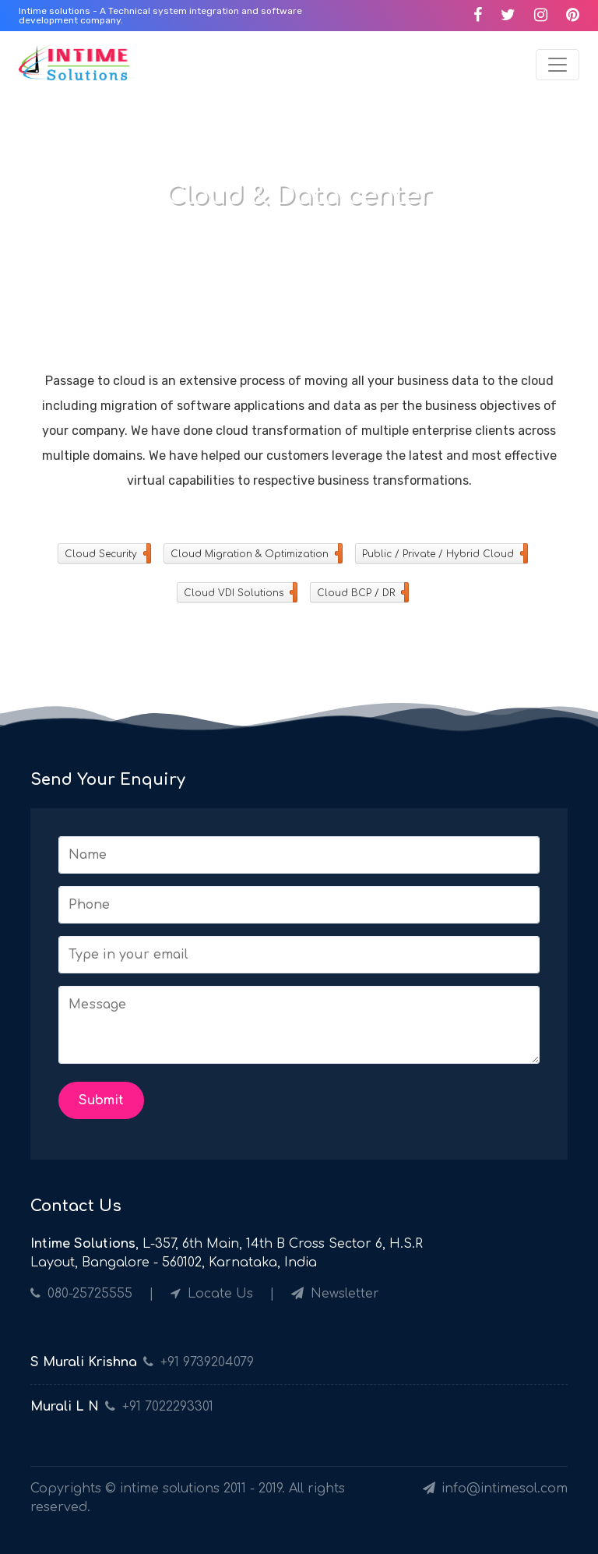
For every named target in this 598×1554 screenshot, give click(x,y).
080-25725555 (81, 1294)
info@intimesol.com (495, 1489)
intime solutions (170, 1489)
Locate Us (214, 1294)
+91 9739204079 (207, 1362)
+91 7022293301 (167, 1407)
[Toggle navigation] (557, 64)
